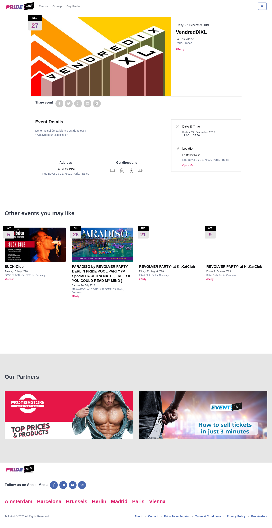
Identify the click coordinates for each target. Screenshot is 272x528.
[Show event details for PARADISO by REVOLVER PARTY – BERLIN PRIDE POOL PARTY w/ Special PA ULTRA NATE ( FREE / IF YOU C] (102, 245)
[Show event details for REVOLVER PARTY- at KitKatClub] (169, 245)
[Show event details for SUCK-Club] (35, 245)
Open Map (188, 165)
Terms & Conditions (208, 516)
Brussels (76, 501)
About (138, 516)
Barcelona (49, 501)
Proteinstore (259, 516)
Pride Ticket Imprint (176, 516)
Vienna (157, 501)
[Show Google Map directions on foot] (131, 170)
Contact (153, 516)
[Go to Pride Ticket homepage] (19, 6)
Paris (138, 501)
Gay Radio (73, 6)
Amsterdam (18, 501)
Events (43, 6)
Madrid (119, 501)
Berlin (99, 501)
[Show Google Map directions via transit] (122, 170)
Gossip (57, 6)
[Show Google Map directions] (112, 170)
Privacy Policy (236, 516)
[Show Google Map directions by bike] (141, 170)
